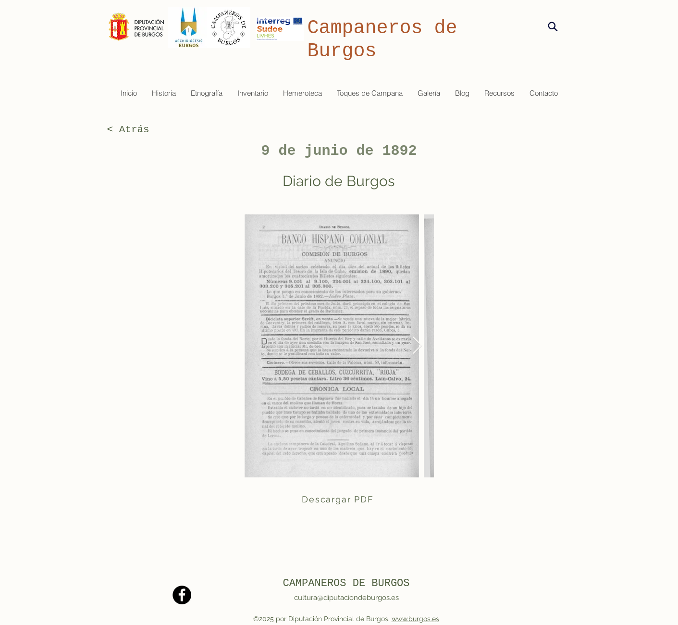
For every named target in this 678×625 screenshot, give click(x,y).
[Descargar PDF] (339, 499)
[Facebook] (182, 595)
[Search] (553, 26)
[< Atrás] (139, 129)
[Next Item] (417, 346)
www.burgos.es (415, 619)
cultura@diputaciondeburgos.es (346, 597)
